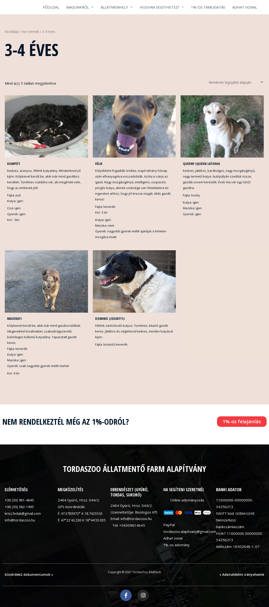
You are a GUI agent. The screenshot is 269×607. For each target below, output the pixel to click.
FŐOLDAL (51, 7)
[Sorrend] (233, 82)
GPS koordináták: (71, 507)
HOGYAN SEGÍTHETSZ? (159, 7)
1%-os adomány (176, 545)
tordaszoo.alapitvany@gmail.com (190, 532)
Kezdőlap (12, 31)
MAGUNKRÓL (77, 7)
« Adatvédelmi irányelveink (241, 575)
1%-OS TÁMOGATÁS (208, 7)
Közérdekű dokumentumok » (29, 575)
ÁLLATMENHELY (114, 7)
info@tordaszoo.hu (20, 520)
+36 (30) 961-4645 (20, 500)
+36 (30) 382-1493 (20, 507)
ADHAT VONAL (244, 7)
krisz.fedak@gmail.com (23, 513)
